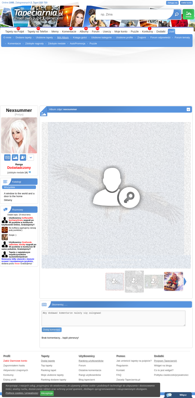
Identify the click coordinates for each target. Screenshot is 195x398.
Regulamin (122, 368)
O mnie (7, 37)
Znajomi (141, 37)
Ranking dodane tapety (53, 382)
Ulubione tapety (44, 37)
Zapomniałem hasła (14, 368)
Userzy (107, 31)
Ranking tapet (48, 373)
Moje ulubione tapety (52, 377)
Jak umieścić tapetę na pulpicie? (134, 363)
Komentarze (69, 31)
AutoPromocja (77, 43)
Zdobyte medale (57, 43)
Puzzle (135, 31)
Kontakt (120, 373)
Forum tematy (182, 37)
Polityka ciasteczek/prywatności (171, 377)
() (17, 172)
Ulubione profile (124, 37)
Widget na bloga (163, 368)
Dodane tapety (24, 37)
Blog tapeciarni (87, 382)
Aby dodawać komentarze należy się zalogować (113, 320)
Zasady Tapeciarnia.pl (128, 382)
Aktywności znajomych (15, 373)
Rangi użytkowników (90, 377)
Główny (8, 200)
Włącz (183, 394)
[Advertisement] (97, 77)
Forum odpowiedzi (160, 37)
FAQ (118, 377)
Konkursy (147, 31)
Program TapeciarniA (165, 363)
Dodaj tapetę (48, 363)
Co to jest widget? (164, 373)
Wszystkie (9, 187)
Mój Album (63, 37)
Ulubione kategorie (101, 37)
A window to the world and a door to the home (19, 195)
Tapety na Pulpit (14, 31)
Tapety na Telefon (38, 31)
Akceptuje (47, 393)
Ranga (19, 166)
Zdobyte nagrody (34, 43)
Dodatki (160, 31)
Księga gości (80, 37)
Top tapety (46, 368)
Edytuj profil (9, 382)
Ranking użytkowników (91, 363)
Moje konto (120, 31)
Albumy (84, 31)
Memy (55, 31)
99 (97, 28)
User (171, 31)
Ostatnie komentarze (90, 373)
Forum (95, 31)
